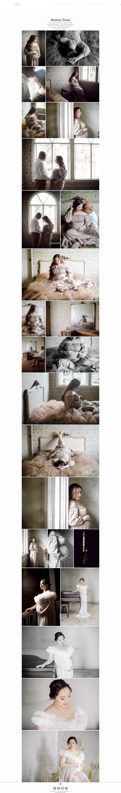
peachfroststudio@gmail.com (65, 791)
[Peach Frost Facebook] (58, 788)
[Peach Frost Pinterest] (54, 788)
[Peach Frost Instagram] (66, 788)
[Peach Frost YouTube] (62, 788)
